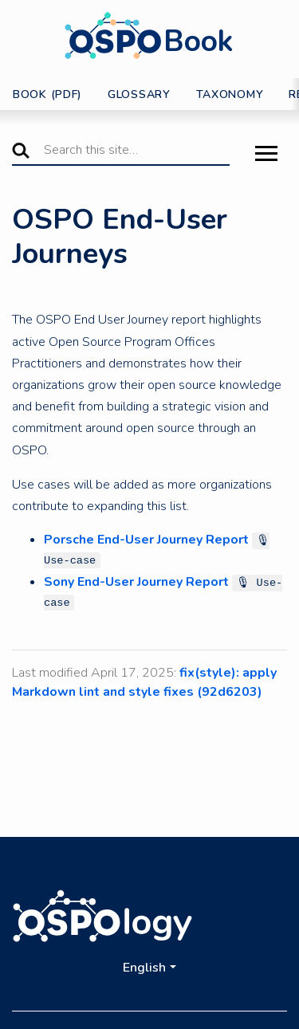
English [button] (144, 967)
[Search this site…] (121, 150)
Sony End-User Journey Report (136, 582)
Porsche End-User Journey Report (146, 539)
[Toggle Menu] (266, 155)
